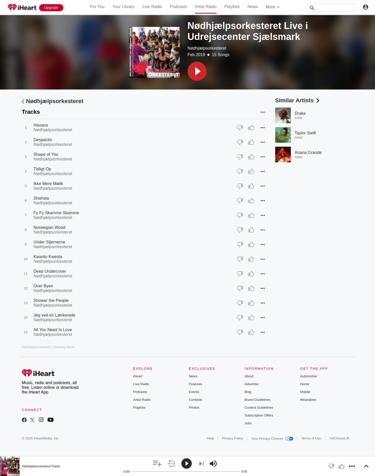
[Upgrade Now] (51, 7)
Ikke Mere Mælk (48, 183)
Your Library (123, 6)
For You (97, 6)
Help (210, 438)
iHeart (137, 376)
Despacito (43, 140)
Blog (247, 392)
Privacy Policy (232, 438)
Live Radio (152, 6)
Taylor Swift (305, 133)
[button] (197, 71)
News (252, 6)
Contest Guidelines (258, 407)
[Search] (331, 8)
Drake (300, 113)
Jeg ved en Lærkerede (54, 315)
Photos (194, 407)
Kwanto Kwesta (48, 256)
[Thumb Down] (240, 127)
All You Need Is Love (53, 330)
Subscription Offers (258, 415)
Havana (41, 125)
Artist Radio (206, 6)
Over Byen (43, 286)
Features (195, 384)
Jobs (247, 423)
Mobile (305, 392)
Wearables (308, 400)
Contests (195, 400)
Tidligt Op (42, 169)
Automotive (308, 376)
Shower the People (51, 300)
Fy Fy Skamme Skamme (56, 213)
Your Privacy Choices (272, 439)
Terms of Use (311, 438)
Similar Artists (298, 100)
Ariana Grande (308, 152)
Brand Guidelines (257, 400)
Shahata (41, 198)
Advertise (251, 384)
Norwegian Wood (49, 227)
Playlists (232, 6)
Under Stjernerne (49, 242)
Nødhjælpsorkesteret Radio (41, 466)
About (248, 376)
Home (304, 384)
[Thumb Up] (251, 127)
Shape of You (46, 154)
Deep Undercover (50, 271)
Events (194, 392)
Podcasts (178, 6)
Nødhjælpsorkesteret (207, 48)
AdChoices (339, 438)
